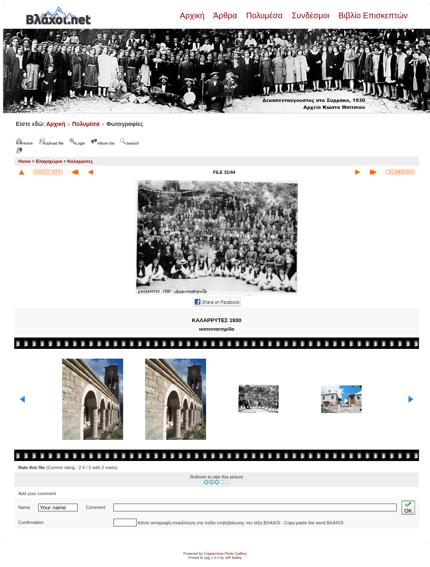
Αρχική (193, 15)
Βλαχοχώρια (49, 161)
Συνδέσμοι (310, 15)
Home (24, 161)
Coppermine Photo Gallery (225, 554)
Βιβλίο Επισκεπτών (372, 15)
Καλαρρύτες (80, 161)
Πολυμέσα (264, 15)
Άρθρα (225, 15)
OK (408, 507)
